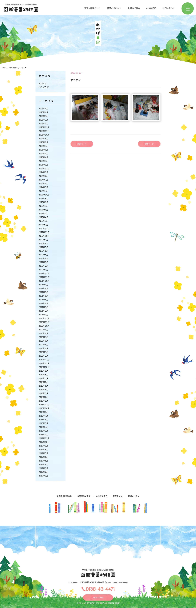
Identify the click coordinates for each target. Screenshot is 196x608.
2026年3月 (43, 115)
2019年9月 (43, 370)
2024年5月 (43, 187)
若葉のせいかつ (114, 8)
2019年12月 (44, 359)
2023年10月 (44, 194)
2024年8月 (43, 175)
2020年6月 (43, 340)
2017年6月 (43, 456)
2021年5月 (43, 299)
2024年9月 (43, 172)
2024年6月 (43, 183)
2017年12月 (44, 438)
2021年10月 (44, 280)
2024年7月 (43, 179)
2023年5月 (43, 213)
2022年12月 (44, 228)
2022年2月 (43, 265)
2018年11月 (44, 404)
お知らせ (43, 83)
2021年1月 (43, 314)
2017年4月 (43, 464)
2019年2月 (43, 396)
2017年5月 (43, 460)
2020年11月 (44, 321)
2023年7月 (43, 205)
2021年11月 (44, 277)
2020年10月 (44, 325)
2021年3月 (43, 306)
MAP (108, 582)
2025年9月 (43, 138)
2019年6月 (43, 381)
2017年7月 (43, 453)
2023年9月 (43, 198)
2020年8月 (43, 333)
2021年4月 (43, 303)
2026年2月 (43, 119)
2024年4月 (43, 190)
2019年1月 (43, 400)
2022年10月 (44, 235)
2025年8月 (43, 142)
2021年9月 (43, 284)
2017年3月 (43, 468)
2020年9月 (43, 329)
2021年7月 (43, 292)
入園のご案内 (134, 8)
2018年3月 (43, 430)
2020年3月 (43, 351)
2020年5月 (43, 344)
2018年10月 (44, 408)
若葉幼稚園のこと (92, 8)
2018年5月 (43, 423)
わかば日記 (151, 8)
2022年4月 (43, 258)
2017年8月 (43, 449)
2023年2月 (43, 224)
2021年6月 (43, 295)
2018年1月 (43, 434)
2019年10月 (44, 366)
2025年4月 (43, 157)
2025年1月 (43, 164)
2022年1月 (43, 269)
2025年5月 (43, 153)
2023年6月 (43, 209)
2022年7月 (43, 247)
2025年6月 (43, 149)
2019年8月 (43, 374)
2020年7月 (43, 336)
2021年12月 (44, 273)
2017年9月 (43, 445)
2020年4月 (43, 348)
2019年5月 (43, 385)
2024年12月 (44, 168)
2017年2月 (43, 471)
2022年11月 (44, 232)
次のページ (149, 144)
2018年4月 (43, 426)
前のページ (81, 144)
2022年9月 (43, 239)
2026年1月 (43, 123)
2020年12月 (44, 318)
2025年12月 (44, 127)
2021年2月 (43, 310)
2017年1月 (43, 475)
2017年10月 (44, 441)
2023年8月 (43, 202)
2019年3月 (43, 393)
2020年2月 (43, 355)
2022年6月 (43, 250)
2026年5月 (43, 108)
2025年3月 (43, 160)
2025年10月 (44, 134)
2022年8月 (43, 243)
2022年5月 (43, 254)
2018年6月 (43, 419)
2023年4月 (43, 217)
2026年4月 (43, 112)
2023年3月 (43, 220)
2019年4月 (43, 389)
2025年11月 (44, 130)
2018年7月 (43, 415)
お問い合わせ (169, 8)
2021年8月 (43, 288)
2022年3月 (43, 262)
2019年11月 (44, 363)
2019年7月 (43, 378)
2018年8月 (43, 411)
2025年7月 (43, 145)
